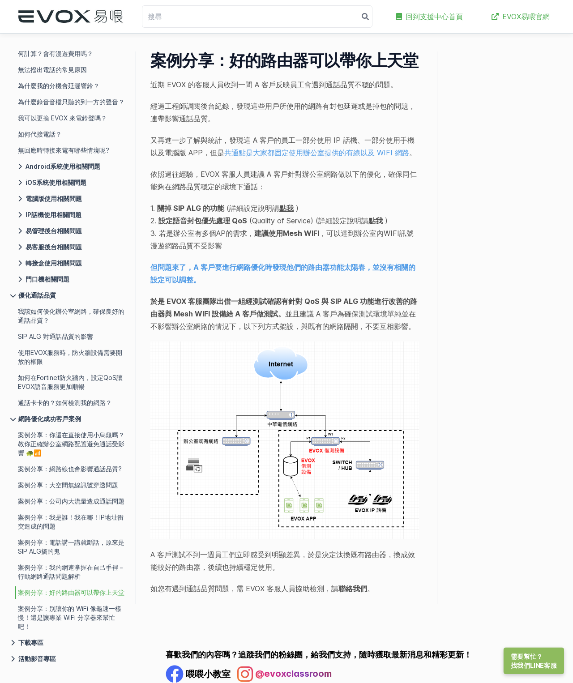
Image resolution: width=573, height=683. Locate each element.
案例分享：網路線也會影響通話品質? (70, 469)
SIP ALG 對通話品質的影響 (55, 336)
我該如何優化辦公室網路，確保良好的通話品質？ (71, 315)
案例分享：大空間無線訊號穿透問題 (68, 485)
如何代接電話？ (40, 134)
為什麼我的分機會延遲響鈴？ (58, 86)
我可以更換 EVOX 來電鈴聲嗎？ (62, 118)
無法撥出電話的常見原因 (52, 69)
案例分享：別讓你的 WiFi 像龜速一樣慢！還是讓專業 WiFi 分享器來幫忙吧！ (69, 617)
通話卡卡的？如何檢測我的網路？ (65, 402)
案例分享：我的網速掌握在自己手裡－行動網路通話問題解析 (71, 571)
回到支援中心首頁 (429, 16)
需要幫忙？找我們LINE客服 (534, 661)
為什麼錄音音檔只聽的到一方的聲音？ (71, 102)
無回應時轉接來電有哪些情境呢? (63, 150)
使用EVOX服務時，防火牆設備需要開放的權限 (70, 357)
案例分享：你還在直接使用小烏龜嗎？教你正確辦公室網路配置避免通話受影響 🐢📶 (71, 444)
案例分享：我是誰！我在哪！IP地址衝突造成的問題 (71, 521)
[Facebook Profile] (198, 674)
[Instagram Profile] (284, 674)
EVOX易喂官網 (521, 16)
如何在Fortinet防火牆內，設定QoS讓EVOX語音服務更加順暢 (70, 382)
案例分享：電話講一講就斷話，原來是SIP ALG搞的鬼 (71, 546)
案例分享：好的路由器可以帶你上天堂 (71, 592)
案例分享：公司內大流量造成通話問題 (71, 501)
